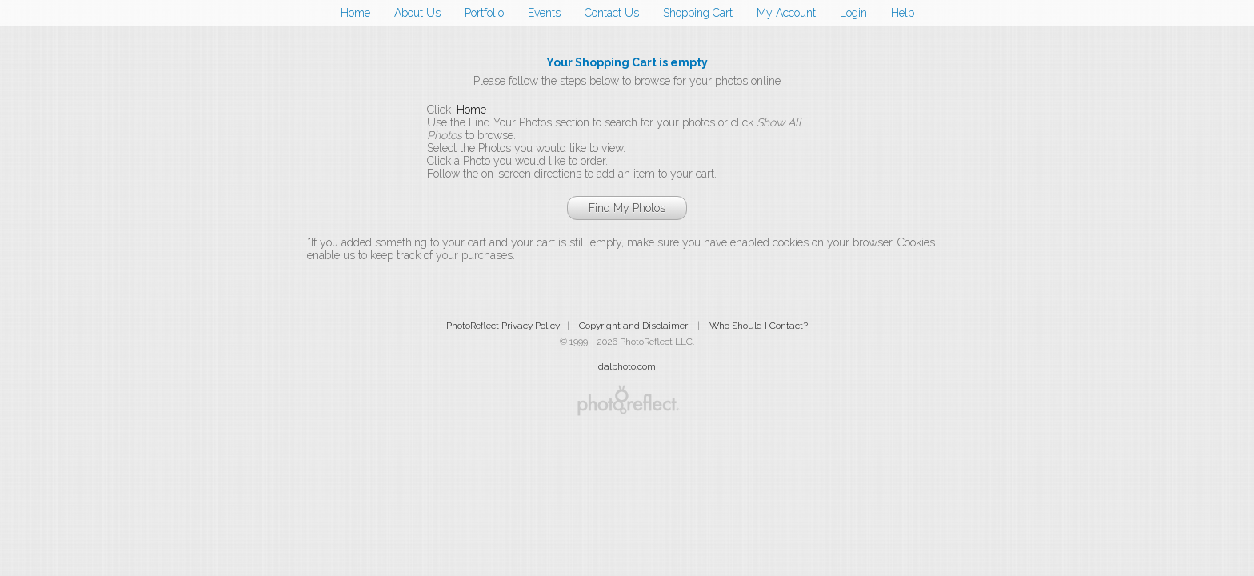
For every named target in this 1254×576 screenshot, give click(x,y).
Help (902, 12)
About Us (417, 12)
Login (853, 12)
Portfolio (484, 12)
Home (355, 12)
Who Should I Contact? (758, 325)
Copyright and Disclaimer (634, 325)
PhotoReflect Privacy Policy (503, 325)
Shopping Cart (698, 12)
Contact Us (612, 12)
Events (544, 12)
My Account (786, 12)
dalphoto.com (627, 366)
